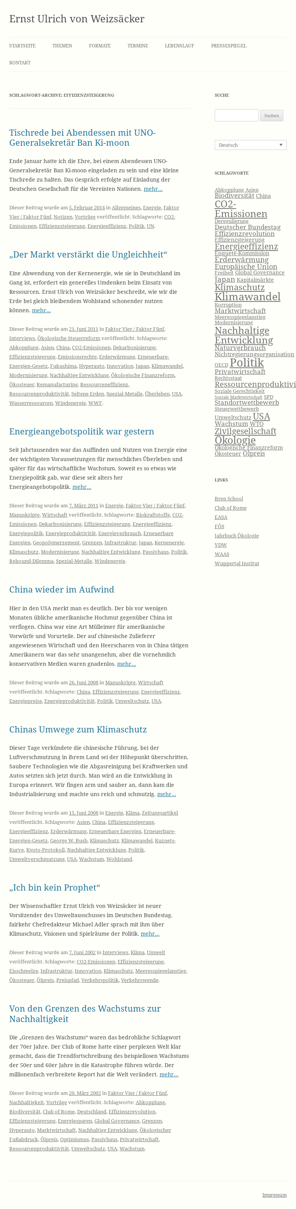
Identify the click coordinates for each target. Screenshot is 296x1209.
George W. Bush (68, 840)
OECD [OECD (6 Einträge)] (221, 365)
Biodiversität (24, 1111)
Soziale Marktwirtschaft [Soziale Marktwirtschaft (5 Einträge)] (238, 397)
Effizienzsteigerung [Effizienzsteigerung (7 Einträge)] (240, 239)
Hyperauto (91, 365)
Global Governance (117, 1120)
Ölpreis (45, 980)
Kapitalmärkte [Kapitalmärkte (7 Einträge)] (255, 279)
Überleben (157, 393)
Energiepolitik (26, 533)
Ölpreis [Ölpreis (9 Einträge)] (254, 453)
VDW (221, 544)
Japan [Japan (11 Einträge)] (225, 279)
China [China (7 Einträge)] (263, 195)
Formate (100, 45)
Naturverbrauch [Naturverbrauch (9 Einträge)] (240, 347)
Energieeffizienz (106, 225)
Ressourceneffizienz (104, 384)
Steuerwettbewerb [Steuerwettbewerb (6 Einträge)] (237, 409)
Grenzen (92, 542)
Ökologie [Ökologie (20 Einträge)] (235, 440)
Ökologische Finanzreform (143, 375)
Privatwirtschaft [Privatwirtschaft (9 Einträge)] (240, 371)
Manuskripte (24, 514)
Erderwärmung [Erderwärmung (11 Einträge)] (242, 259)
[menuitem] (251, 145)
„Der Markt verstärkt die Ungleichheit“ (88, 254)
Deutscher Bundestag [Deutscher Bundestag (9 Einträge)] (248, 226)
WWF (95, 402)
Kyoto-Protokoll (45, 849)
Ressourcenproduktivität (39, 393)
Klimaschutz (24, 551)
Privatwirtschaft (139, 1139)
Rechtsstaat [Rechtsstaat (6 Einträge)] (228, 378)
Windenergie (70, 402)
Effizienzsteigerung (62, 225)
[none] (251, 145)
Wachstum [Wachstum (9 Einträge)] (231, 423)
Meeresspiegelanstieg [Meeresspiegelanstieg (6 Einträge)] (240, 317)
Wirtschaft (54, 514)
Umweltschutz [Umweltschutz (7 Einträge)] (233, 417)
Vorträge (85, 216)
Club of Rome (59, 1111)
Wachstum (91, 858)
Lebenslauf (179, 45)
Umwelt (156, 952)
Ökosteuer (21, 384)
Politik (137, 225)
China (63, 347)
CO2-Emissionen (91, 347)
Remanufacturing (57, 384)
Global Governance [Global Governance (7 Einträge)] (260, 272)
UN (150, 225)
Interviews (22, 338)
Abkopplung (24, 347)
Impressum (274, 1195)
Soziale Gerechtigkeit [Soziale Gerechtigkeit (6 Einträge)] (240, 391)
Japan (142, 365)
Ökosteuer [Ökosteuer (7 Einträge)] (228, 453)
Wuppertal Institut (237, 563)
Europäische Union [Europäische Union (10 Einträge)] (246, 266)
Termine (138, 45)
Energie (152, 207)
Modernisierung (28, 375)
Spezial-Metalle (124, 393)
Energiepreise (25, 700)
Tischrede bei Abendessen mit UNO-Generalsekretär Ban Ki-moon (82, 137)
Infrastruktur (120, 542)
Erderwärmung (117, 356)
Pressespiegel (228, 45)
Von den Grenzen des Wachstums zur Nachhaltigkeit (85, 1013)
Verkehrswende (139, 980)
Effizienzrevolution (132, 1111)
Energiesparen (75, 1120)
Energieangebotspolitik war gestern (81, 431)
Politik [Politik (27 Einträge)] (247, 362)
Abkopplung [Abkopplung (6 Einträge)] (229, 190)
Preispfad (67, 980)
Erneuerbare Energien (115, 831)
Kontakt (19, 62)
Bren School (229, 498)
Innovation (120, 365)
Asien (47, 347)
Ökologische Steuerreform (68, 338)
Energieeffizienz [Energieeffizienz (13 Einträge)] (246, 246)
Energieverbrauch (119, 533)
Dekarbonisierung (134, 347)
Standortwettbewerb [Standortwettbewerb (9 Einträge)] (247, 402)
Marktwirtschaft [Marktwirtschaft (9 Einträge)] (240, 310)
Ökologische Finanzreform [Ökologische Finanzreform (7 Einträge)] (249, 447)
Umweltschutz (132, 700)
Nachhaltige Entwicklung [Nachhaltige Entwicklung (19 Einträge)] (244, 334)
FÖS (219, 526)
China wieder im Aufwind (61, 589)
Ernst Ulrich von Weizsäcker (77, 18)
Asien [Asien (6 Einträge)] (252, 190)
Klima (133, 812)
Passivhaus (156, 551)
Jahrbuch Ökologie (237, 535)
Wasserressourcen (31, 402)
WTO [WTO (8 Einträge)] (257, 424)
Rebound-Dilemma (31, 560)
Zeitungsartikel (160, 812)
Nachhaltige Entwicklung (79, 375)
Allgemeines (126, 207)
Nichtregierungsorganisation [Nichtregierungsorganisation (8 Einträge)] (254, 354)
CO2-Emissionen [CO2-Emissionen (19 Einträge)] (241, 208)
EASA (221, 517)
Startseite (22, 45)
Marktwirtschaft (56, 1129)
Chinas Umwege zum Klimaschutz (78, 729)
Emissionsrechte (77, 356)
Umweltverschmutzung (37, 858)
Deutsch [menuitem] (228, 144)
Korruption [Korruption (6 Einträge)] (228, 304)
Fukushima (63, 365)
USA (177, 393)
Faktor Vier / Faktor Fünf (134, 328)
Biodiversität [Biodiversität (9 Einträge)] (234, 195)
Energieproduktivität (70, 533)
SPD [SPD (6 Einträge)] (268, 397)
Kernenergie (169, 542)
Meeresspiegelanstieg (160, 970)
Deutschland (91, 1111)
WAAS (222, 554)
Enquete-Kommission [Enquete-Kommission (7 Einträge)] (242, 253)
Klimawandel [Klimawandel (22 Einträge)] (248, 296)
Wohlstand (119, 858)
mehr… (153, 188)
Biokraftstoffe (153, 514)
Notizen (63, 216)
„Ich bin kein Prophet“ (54, 887)
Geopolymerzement (56, 542)
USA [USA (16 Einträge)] (261, 416)
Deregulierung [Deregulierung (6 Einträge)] (232, 221)
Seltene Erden (87, 393)
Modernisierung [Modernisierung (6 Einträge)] (234, 322)
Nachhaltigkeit (26, 1102)
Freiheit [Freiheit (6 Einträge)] (224, 272)
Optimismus (74, 1139)
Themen (62, 45)
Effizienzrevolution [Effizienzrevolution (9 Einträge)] (245, 233)
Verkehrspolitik (100, 980)
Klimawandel (167, 365)
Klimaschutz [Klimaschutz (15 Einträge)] (240, 287)
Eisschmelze (23, 970)
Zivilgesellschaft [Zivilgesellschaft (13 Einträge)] (245, 431)
